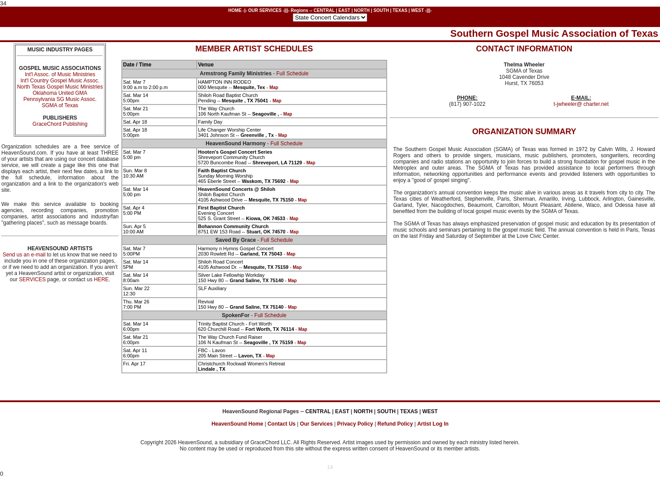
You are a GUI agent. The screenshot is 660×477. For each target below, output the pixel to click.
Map (273, 87)
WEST (417, 10)
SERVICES (32, 279)
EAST (344, 10)
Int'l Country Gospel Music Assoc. (59, 81)
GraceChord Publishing (59, 124)
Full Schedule (292, 73)
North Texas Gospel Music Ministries (60, 87)
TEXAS (399, 10)
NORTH (362, 10)
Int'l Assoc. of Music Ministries (60, 74)
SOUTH (381, 10)
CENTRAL (324, 10)
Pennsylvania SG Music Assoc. (60, 99)
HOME (234, 10)
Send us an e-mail (24, 255)
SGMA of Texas (60, 105)
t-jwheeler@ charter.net (581, 104)
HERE (101, 279)
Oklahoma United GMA (60, 93)
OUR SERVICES (264, 10)
